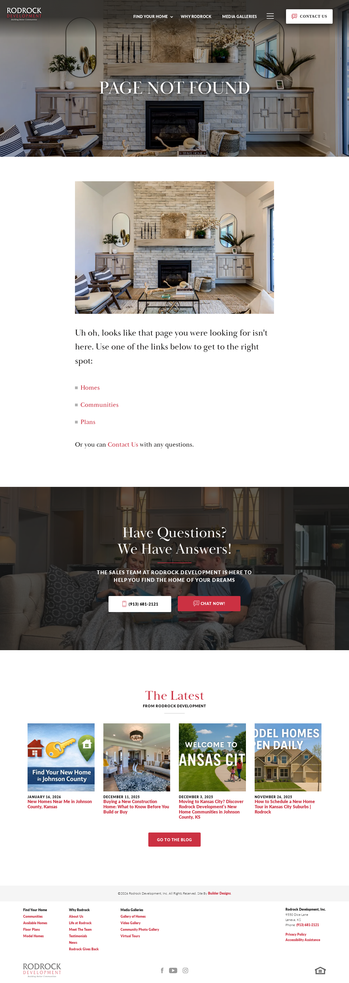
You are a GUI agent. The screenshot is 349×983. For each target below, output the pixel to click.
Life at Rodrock (80, 923)
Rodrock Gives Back (84, 949)
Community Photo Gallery (140, 929)
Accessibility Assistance (302, 940)
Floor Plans (31, 929)
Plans (87, 422)
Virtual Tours (130, 936)
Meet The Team (80, 929)
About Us (76, 916)
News (73, 942)
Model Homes (33, 936)
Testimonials (78, 936)
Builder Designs (219, 893)
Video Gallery (130, 923)
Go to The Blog (174, 839)
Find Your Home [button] (150, 16)
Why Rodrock (196, 16)
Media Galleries (239, 16)
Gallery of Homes (133, 916)
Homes (90, 388)
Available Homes (35, 923)
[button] (153, 16)
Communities (99, 405)
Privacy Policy (295, 934)
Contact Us (123, 445)
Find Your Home (35, 910)
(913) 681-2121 (143, 604)
